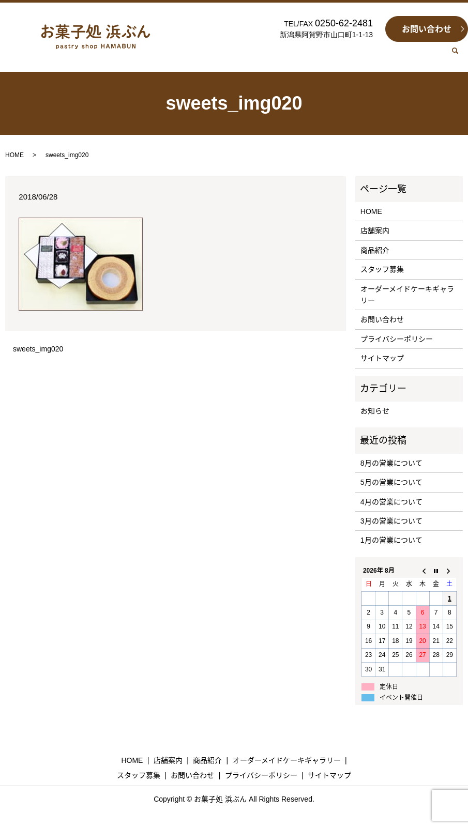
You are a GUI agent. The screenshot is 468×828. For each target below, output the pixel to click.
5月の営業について (391, 482)
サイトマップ (382, 358)
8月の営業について (391, 463)
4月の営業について (391, 502)
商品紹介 (374, 250)
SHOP (241, 55)
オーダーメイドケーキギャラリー (407, 294)
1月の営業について (391, 540)
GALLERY (327, 55)
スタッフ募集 (382, 269)
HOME (206, 55)
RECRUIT (375, 55)
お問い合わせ (426, 29)
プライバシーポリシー (396, 339)
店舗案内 (374, 230)
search (459, 56)
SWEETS (281, 55)
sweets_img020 (38, 349)
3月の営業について (391, 521)
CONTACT (422, 55)
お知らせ (374, 411)
